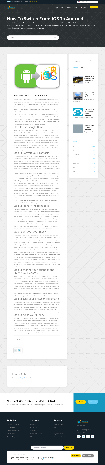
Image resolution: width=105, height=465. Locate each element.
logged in (23, 378)
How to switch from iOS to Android (31, 95)
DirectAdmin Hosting (13, 430)
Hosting (63, 7)
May (74, 146)
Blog (55, 427)
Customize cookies (88, 455)
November (76, 154)
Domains (70, 7)
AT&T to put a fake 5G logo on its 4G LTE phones (89, 95)
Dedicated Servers (36, 434)
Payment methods (59, 434)
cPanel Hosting (11, 427)
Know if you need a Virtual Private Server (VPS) (89, 127)
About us (33, 424)
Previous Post (15, 350)
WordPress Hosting (13, 424)
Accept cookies (76, 455)
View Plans (33, 1)
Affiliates (33, 430)
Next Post (19, 350)
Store (77, 7)
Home (56, 7)
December (75, 159)
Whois (32, 437)
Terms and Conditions (60, 437)
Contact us (33, 427)
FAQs (55, 430)
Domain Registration (13, 437)
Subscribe (69, 447)
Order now (81, 402)
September (76, 163)
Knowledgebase (58, 424)
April (74, 150)
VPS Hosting (11, 434)
